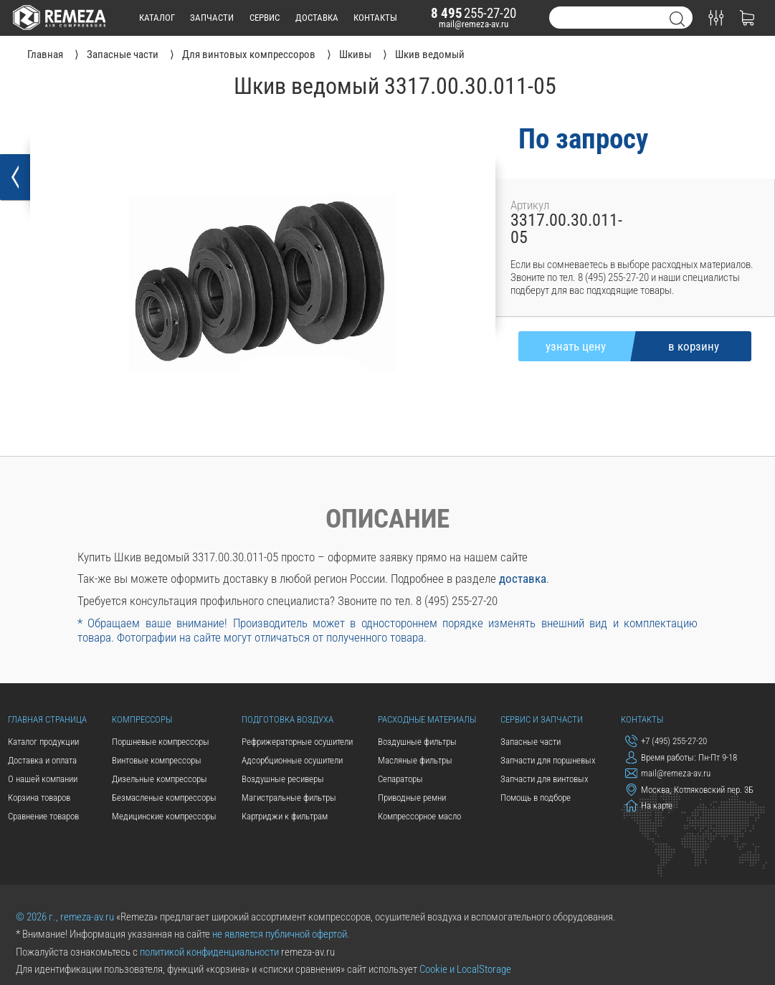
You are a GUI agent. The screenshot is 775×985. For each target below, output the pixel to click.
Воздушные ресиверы (283, 779)
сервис (264, 17)
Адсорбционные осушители (292, 760)
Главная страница (47, 719)
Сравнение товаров (43, 816)
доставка (316, 17)
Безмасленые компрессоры (164, 797)
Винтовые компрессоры (156, 760)
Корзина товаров (39, 797)
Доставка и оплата (42, 760)
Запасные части (530, 741)
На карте (649, 805)
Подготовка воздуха (287, 719)
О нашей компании (42, 779)
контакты (375, 17)
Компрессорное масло (419, 816)
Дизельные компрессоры (159, 779)
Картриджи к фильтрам (285, 816)
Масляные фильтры (415, 760)
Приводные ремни (412, 797)
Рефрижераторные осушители (297, 741)
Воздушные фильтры (417, 741)
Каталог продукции (43, 741)
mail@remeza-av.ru (473, 24)
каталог (157, 17)
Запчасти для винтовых (544, 779)
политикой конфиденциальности (209, 952)
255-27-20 (473, 13)
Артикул (529, 205)
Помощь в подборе (535, 797)
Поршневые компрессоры (160, 741)
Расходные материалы (427, 719)
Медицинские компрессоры (164, 816)
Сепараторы (400, 779)
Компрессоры (142, 719)
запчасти (212, 17)
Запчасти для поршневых (548, 760)
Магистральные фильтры (289, 797)
